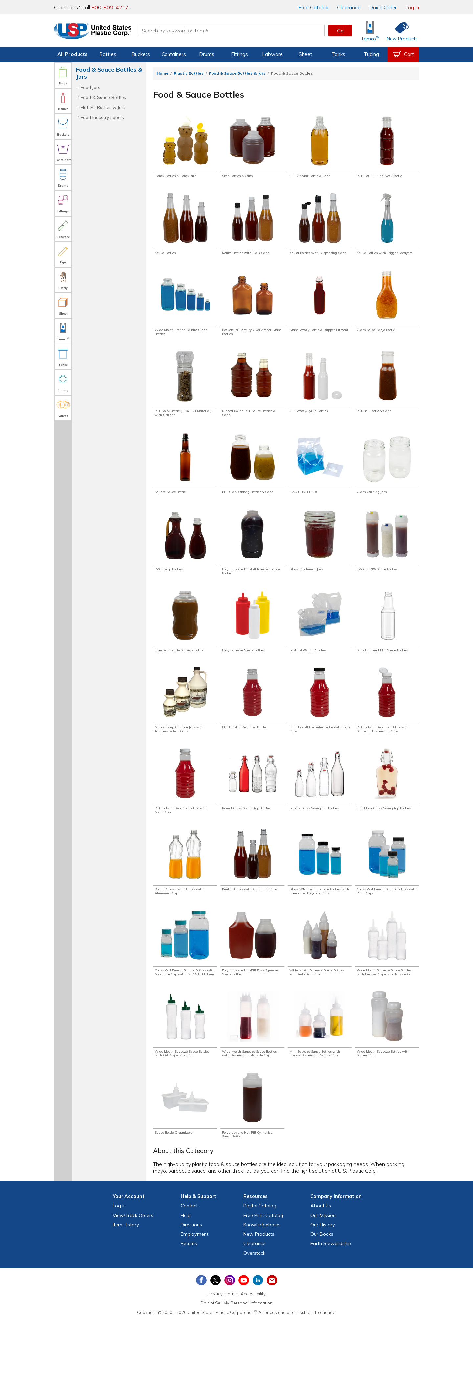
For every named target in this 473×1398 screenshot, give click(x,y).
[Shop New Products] (399, 31)
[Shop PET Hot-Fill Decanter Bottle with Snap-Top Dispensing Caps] (387, 739)
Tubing (371, 54)
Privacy (215, 1371)
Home (163, 73)
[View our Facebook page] (201, 1358)
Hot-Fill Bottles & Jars (103, 107)
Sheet (305, 54)
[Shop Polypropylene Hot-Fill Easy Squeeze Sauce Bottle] (252, 1001)
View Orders (133, 1293)
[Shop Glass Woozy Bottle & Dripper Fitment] (320, 314)
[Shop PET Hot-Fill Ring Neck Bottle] (387, 147)
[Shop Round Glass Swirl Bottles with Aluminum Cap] (185, 911)
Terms (232, 1371)
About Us (320, 1283)
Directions (191, 1302)
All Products (72, 54)
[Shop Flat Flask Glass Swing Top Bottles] (387, 827)
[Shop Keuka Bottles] (185, 227)
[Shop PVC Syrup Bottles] (185, 565)
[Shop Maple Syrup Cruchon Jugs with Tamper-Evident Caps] (185, 737)
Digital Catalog (259, 1283)
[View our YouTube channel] (243, 1358)
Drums (206, 54)
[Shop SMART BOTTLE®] (320, 480)
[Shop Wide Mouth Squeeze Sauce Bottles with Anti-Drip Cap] (320, 1001)
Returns (189, 1321)
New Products (258, 1312)
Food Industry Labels (102, 117)
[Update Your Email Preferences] (272, 1358)
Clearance (349, 7)
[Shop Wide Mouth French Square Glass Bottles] (185, 314)
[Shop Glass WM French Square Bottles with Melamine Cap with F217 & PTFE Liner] (185, 1003)
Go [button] (340, 30)
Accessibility (253, 1371)
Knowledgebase (261, 1302)
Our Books (321, 1312)
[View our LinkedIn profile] (257, 1358)
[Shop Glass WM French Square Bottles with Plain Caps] (387, 911)
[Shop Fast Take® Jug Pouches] (320, 650)
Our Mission (323, 1293)
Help (186, 1293)
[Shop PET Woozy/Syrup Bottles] (320, 396)
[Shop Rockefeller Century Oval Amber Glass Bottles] (252, 314)
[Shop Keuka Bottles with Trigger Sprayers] (387, 229)
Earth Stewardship (330, 1321)
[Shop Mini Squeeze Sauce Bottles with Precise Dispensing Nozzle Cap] (320, 1093)
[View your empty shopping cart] (403, 54)
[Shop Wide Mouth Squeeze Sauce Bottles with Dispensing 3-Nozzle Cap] (252, 1093)
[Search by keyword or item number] (232, 30)
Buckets (140, 54)
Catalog (313, 7)
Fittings (239, 54)
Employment (194, 1312)
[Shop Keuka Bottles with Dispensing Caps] (320, 229)
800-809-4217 (110, 7)
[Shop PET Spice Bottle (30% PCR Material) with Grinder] (185, 398)
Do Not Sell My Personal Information (236, 1380)
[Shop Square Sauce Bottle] (185, 480)
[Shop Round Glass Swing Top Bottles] (252, 827)
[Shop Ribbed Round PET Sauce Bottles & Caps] (252, 398)
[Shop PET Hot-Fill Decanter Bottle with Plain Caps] (320, 737)
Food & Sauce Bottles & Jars (237, 73)
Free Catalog (263, 1293)
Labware (272, 54)
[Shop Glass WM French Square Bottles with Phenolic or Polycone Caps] (320, 913)
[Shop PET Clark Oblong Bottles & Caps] (252, 483)
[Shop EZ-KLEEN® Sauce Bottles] (387, 565)
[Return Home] (92, 32)
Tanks (338, 54)
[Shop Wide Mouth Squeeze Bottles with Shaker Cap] (387, 1091)
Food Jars (90, 87)
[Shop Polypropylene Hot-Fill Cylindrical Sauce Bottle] (252, 1181)
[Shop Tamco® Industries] (369, 31)
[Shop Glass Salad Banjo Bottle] (387, 311)
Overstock (254, 1331)
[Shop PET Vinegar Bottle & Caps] (320, 147)
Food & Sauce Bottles (103, 97)
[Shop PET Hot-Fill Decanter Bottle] (252, 734)
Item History (126, 1302)
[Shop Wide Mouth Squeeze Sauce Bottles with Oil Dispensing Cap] (185, 1093)
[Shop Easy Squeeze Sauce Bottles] (252, 650)
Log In (412, 7)
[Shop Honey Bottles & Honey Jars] (185, 147)
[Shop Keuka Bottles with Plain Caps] (252, 227)
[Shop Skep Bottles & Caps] (252, 147)
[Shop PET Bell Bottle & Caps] (387, 396)
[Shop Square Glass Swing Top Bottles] (320, 827)
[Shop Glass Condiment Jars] (320, 565)
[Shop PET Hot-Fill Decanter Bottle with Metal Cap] (185, 827)
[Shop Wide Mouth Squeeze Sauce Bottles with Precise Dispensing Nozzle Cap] (387, 1003)
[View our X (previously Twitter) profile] (215, 1358)
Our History (322, 1302)
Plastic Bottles (189, 73)
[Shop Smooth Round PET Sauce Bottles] (387, 652)
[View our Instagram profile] (229, 1358)
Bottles (107, 54)
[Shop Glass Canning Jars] (387, 480)
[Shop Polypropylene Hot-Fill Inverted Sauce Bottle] (252, 567)
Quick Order (383, 7)
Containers (174, 54)
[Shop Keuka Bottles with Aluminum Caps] (252, 911)
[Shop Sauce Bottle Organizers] (185, 1178)
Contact (189, 1283)
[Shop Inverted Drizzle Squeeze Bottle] (185, 652)
